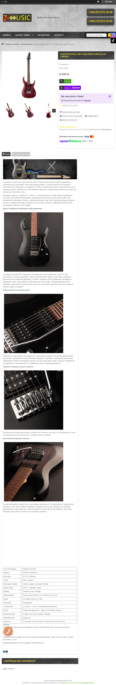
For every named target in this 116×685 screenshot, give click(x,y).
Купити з (72, 88)
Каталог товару (22, 35)
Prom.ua (69, 680)
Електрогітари (26, 44)
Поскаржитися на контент (66, 683)
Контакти (58, 35)
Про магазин (44, 35)
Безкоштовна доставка (71, 112)
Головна (6, 35)
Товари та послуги (12, 44)
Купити (67, 81)
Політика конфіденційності (85, 683)
